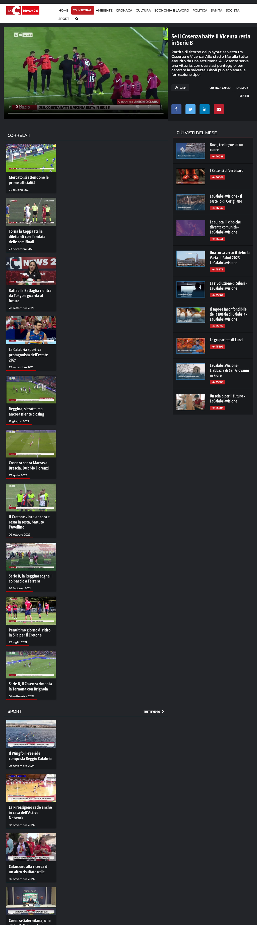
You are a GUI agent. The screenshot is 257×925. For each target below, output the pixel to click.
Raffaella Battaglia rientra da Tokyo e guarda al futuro (31, 291)
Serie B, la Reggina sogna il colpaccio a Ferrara (29, 567)
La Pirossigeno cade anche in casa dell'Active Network (30, 796)
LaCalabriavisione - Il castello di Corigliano (226, 198)
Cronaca (124, 10)
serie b (244, 95)
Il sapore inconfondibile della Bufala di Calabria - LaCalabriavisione (228, 314)
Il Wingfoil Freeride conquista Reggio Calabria (28, 743)
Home (63, 10)
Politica (199, 10)
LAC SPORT (243, 87)
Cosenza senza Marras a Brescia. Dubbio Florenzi (27, 456)
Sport (63, 19)
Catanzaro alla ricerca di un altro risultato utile (29, 849)
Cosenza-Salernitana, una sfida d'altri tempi (28, 903)
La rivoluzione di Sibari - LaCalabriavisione (228, 285)
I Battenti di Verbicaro (226, 170)
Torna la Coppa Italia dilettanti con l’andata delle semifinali (30, 235)
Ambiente (104, 10)
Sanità (216, 10)
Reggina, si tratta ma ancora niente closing (30, 403)
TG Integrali (82, 10)
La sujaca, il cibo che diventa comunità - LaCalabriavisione (225, 227)
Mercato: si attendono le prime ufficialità (27, 180)
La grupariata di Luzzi (226, 339)
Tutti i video (154, 699)
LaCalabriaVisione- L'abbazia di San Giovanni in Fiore (229, 370)
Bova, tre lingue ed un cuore (226, 147)
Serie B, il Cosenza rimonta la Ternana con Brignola (31, 674)
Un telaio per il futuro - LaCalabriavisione (227, 398)
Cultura (143, 10)
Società (232, 10)
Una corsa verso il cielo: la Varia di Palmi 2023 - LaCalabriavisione (229, 257)
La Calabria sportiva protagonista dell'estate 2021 (27, 347)
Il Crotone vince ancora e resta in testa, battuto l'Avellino (28, 512)
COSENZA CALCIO (220, 87)
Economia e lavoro (171, 10)
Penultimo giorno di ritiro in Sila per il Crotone (30, 621)
